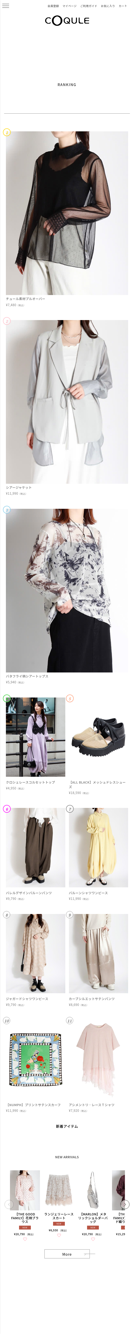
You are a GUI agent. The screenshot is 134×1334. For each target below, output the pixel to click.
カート (123, 6)
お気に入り (108, 6)
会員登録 (53, 6)
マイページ (70, 6)
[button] (9, 1204)
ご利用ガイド (88, 6)
